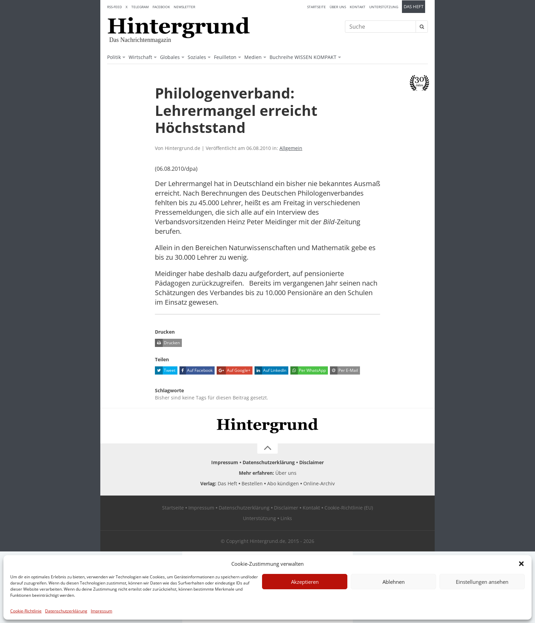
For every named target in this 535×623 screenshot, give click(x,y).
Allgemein (290, 148)
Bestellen (252, 483)
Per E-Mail (344, 370)
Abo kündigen (283, 483)
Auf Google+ (233, 370)
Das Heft (413, 7)
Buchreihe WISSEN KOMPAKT (303, 57)
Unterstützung (383, 6)
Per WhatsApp (308, 370)
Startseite (316, 6)
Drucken (167, 343)
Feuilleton (225, 57)
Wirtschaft (140, 57)
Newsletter (184, 6)
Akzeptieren (305, 581)
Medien (253, 57)
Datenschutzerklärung (66, 611)
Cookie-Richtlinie (26, 611)
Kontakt (357, 6)
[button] (521, 563)
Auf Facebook (196, 370)
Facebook (161, 6)
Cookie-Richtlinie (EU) (348, 507)
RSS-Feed (114, 6)
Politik (114, 57)
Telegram (140, 6)
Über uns (338, 6)
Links (286, 518)
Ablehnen (393, 581)
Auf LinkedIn (270, 370)
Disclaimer (311, 462)
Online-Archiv (319, 483)
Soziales (197, 57)
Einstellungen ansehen (482, 581)
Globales (170, 57)
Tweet (165, 370)
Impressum (101, 611)
